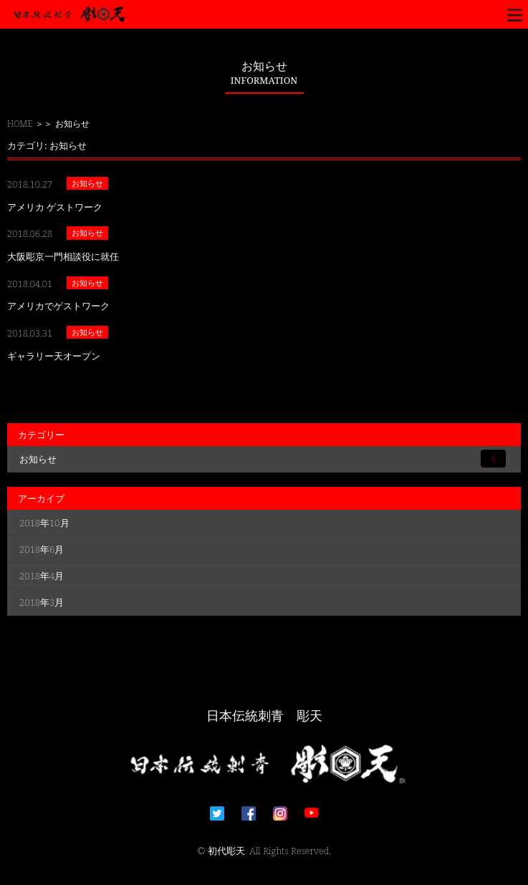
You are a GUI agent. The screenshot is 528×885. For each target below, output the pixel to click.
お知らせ (262, 459)
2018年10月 (44, 522)
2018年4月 (41, 575)
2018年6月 (41, 549)
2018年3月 (41, 602)
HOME (19, 123)
